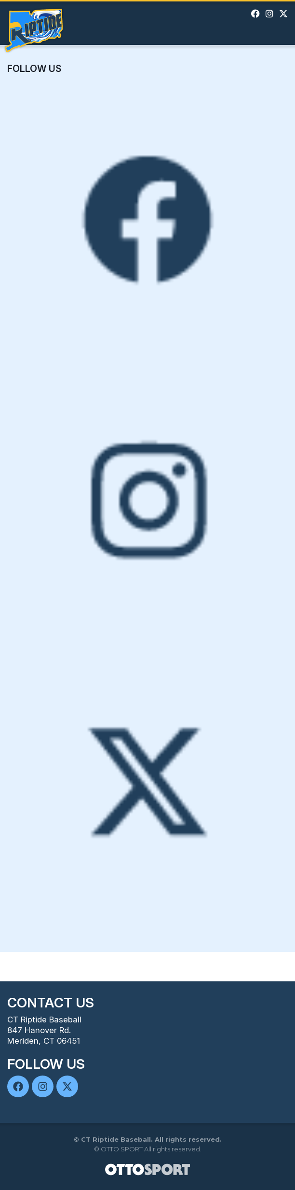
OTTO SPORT (122, 1149)
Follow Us (34, 68)
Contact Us (50, 1002)
